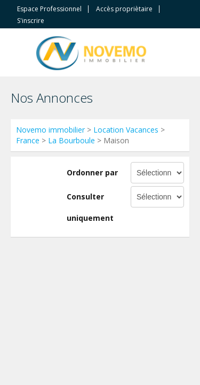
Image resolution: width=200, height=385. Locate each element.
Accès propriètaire (124, 9)
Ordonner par (92, 172)
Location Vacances (125, 130)
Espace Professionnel (49, 9)
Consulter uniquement (90, 207)
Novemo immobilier (50, 130)
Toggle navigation (20, 53)
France (27, 140)
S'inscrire (30, 21)
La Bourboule (71, 140)
